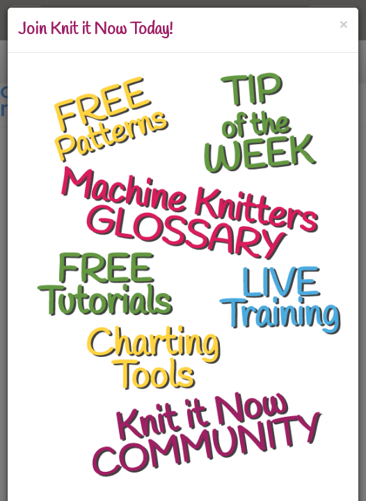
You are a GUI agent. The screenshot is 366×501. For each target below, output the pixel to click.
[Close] (344, 24)
